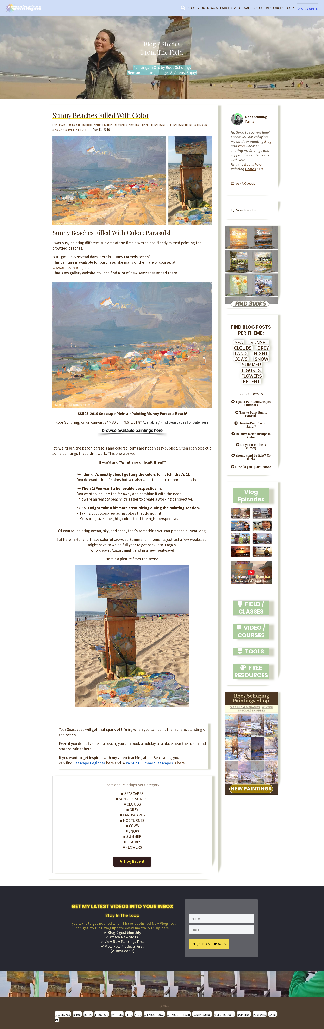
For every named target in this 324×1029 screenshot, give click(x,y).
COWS (241, 359)
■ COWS (132, 825)
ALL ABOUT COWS (154, 1014)
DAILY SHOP (243, 1014)
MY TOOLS (117, 1014)
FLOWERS (251, 375)
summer (69, 129)
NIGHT (261, 353)
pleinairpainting (178, 124)
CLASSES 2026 (62, 1014)
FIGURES (251, 370)
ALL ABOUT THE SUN (178, 1014)
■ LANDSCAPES (132, 814)
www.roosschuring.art (70, 267)
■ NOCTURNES (132, 820)
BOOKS (88, 1014)
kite (78, 124)
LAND (241, 353)
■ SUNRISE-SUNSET (132, 798)
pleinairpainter (159, 124)
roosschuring (198, 124)
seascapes (58, 129)
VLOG (201, 8)
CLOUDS (243, 348)
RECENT (251, 381)
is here (162, 762)
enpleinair (58, 124)
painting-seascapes (115, 124)
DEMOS (212, 8)
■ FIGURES (132, 841)
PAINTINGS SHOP (202, 1014)
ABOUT (259, 8)
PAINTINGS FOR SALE (235, 8)
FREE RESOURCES (251, 671)
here (93, 762)
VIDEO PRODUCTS (224, 1014)
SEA (238, 342)
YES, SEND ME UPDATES (210, 943)
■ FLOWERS (132, 847)
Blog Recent (132, 861)
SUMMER (251, 364)
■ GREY (132, 809)
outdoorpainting (92, 124)
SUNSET (259, 342)
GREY (263, 348)
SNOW (261, 359)
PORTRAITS (259, 1014)
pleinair (144, 124)
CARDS (272, 1014)
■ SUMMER (132, 836)
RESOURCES (275, 8)
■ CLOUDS (132, 804)
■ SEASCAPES (132, 793)
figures (70, 124)
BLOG (191, 8)
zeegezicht (82, 129)
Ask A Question (244, 183)
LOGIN (290, 8)
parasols (133, 124)
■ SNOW (132, 831)
